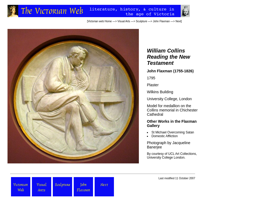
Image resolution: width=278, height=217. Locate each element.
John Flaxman (161, 21)
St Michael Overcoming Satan (172, 132)
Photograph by (159, 143)
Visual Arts (123, 21)
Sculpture (141, 21)
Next (178, 21)
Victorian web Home (100, 21)
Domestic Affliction (164, 136)
